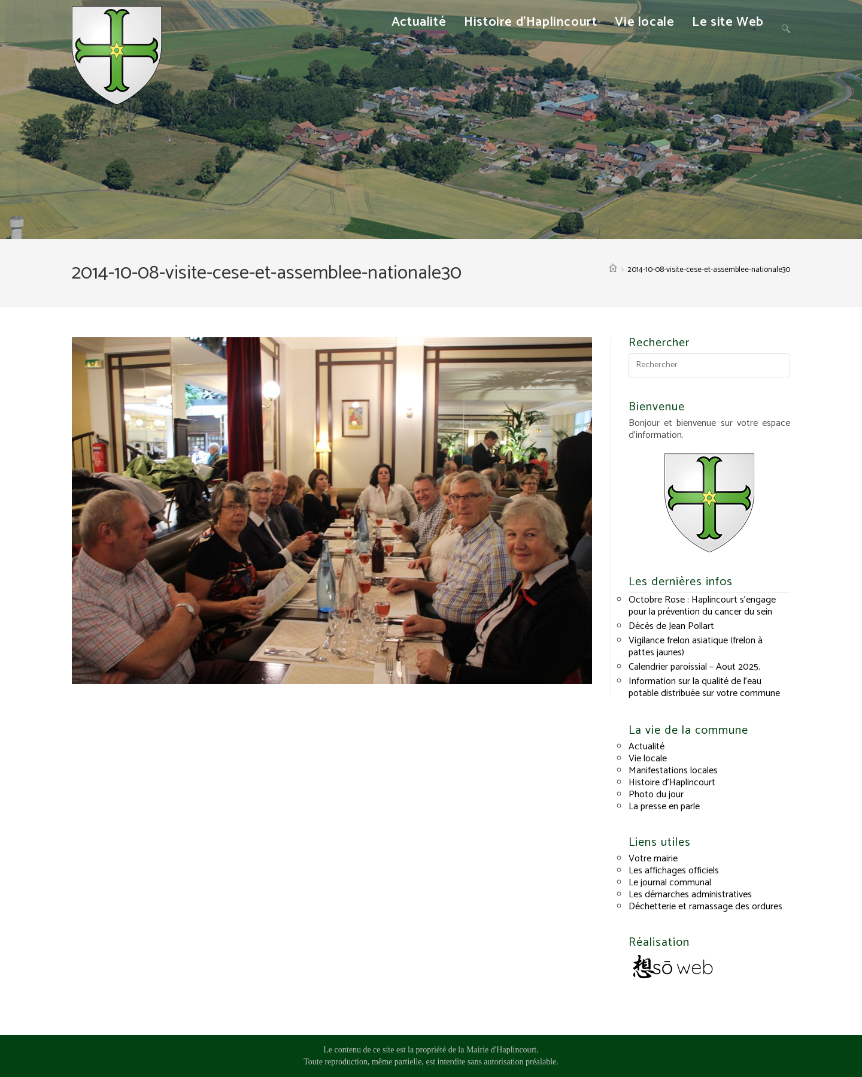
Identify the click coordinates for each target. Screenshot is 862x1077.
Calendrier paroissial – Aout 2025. (694, 667)
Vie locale (648, 759)
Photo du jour (656, 794)
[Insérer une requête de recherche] (709, 365)
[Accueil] (613, 270)
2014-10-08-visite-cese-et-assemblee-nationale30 (708, 270)
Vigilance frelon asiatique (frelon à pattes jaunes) (696, 647)
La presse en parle (664, 806)
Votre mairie (653, 859)
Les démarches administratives (690, 895)
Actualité (646, 747)
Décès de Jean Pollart (671, 626)
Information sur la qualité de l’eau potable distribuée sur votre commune (704, 687)
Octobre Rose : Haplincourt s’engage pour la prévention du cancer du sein (702, 606)
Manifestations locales (673, 771)
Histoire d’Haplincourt (672, 783)
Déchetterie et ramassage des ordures (705, 906)
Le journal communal (670, 883)
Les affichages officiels (674, 871)
